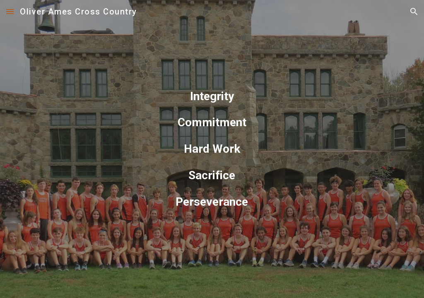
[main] (212, 149)
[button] (10, 11)
